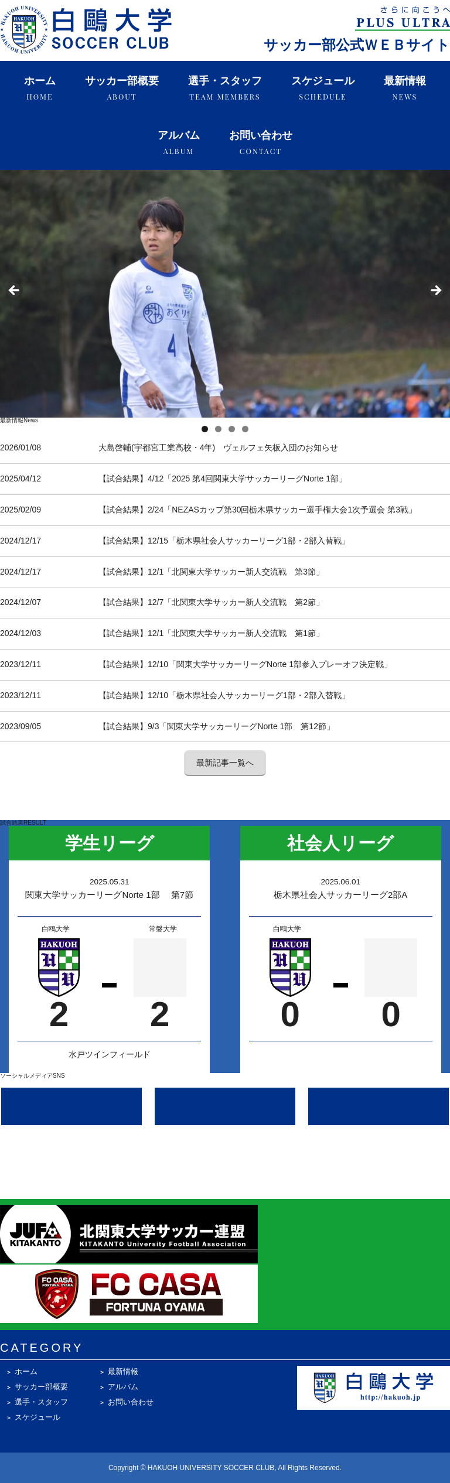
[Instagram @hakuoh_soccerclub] (71, 1106)
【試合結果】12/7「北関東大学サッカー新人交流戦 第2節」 (211, 602)
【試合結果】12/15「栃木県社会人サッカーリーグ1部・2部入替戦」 (224, 540)
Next (435, 291)
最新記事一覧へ (225, 762)
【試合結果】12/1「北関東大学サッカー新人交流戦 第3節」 (211, 571)
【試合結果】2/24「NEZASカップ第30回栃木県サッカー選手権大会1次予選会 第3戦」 (257, 509)
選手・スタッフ (225, 88)
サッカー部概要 (122, 88)
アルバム (179, 142)
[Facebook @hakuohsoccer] (378, 1106)
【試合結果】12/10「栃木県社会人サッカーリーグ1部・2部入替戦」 (224, 695)
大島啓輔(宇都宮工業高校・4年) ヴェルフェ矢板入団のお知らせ (218, 447)
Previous (14, 291)
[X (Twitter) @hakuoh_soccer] (225, 1106)
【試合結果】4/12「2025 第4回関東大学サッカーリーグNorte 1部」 (222, 478)
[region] (225, 294)
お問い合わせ (260, 142)
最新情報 (405, 88)
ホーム (40, 88)
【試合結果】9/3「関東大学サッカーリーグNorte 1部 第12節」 (216, 726)
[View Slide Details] (225, 294)
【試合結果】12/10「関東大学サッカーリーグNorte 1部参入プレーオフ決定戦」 (245, 664)
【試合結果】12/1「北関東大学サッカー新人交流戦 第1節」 (211, 633)
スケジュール (322, 88)
